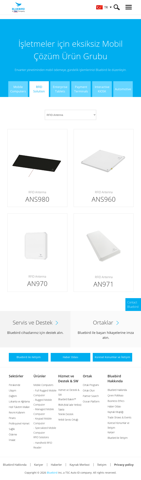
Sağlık (12, 429)
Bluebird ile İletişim (118, 437)
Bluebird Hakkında (117, 390)
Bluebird (52, 472)
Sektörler (16, 376)
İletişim (101, 464)
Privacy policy (124, 464)
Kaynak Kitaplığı (115, 412)
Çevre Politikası (115, 395)
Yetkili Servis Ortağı (68, 419)
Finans (12, 418)
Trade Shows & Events (119, 417)
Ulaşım (12, 390)
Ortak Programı (91, 385)
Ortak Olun (89, 390)
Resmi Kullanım (17, 412)
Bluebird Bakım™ (67, 399)
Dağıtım (13, 396)
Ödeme (13, 434)
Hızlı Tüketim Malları (19, 407)
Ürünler (39, 376)
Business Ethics (116, 401)
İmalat (12, 440)
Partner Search (91, 396)
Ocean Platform (91, 401)
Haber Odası (114, 406)
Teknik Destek (65, 414)
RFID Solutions (41, 437)
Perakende (14, 385)
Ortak (87, 376)
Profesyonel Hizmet (19, 423)
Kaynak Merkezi (80, 464)
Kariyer (111, 432)
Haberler (56, 464)
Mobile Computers (43, 385)
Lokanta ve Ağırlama (19, 401)
